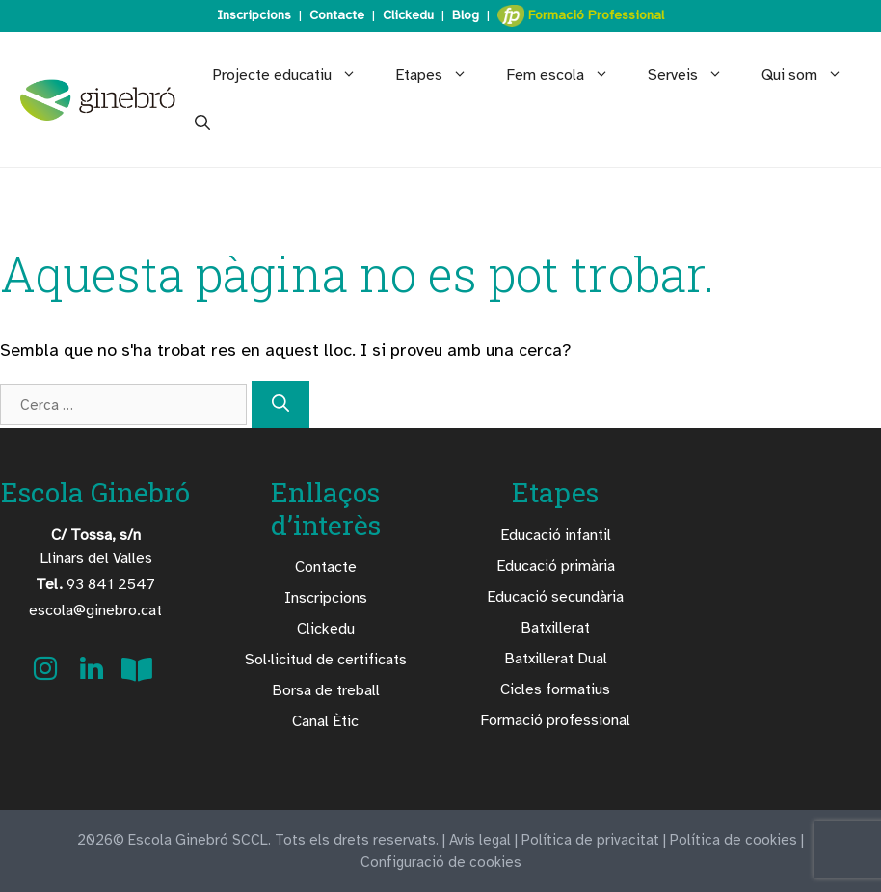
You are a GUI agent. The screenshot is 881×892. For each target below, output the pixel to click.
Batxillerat (555, 627)
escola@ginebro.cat (95, 610)
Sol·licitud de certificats (326, 659)
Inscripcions (254, 15)
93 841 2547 (95, 584)
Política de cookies (733, 840)
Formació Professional (580, 16)
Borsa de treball (326, 690)
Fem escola (567, 75)
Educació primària (555, 566)
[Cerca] (280, 404)
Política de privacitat (590, 840)
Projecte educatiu (294, 75)
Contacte (336, 15)
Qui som (811, 75)
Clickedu (408, 15)
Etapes (441, 75)
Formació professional (555, 720)
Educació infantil (555, 535)
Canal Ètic (325, 721)
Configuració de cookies (440, 862)
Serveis (695, 75)
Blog (465, 15)
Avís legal (480, 840)
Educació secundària (555, 597)
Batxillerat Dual (555, 658)
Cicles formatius (555, 689)
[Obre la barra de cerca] (202, 123)
